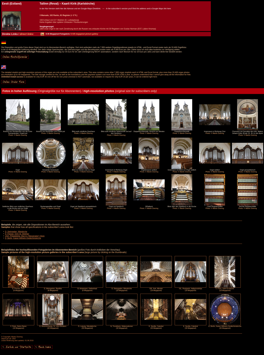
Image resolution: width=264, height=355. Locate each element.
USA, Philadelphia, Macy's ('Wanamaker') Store (25, 236)
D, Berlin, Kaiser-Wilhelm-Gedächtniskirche (23, 238)
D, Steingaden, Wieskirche (16, 232)
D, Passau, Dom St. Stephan (17, 234)
